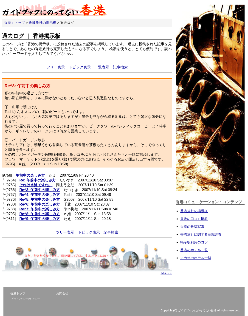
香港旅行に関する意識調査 (201, 234)
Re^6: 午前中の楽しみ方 (39, 204)
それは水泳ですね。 (35, 185)
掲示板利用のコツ (194, 242)
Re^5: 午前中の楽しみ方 (39, 199)
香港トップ (17, 293)
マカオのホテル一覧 (195, 258)
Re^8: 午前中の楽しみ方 (39, 214)
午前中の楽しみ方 (30, 175)
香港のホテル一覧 (194, 250)
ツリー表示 (55, 67)
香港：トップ (14, 23)
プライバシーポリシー (25, 299)
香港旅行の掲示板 (42, 23)
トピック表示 (80, 67)
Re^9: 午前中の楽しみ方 (39, 219)
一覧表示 (101, 67)
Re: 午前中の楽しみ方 (37, 180)
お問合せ (62, 293)
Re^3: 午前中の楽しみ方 (39, 190)
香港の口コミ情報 (194, 219)
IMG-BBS (166, 273)
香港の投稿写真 (192, 227)
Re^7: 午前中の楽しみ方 (39, 209)
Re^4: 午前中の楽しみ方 (39, 195)
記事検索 (120, 67)
